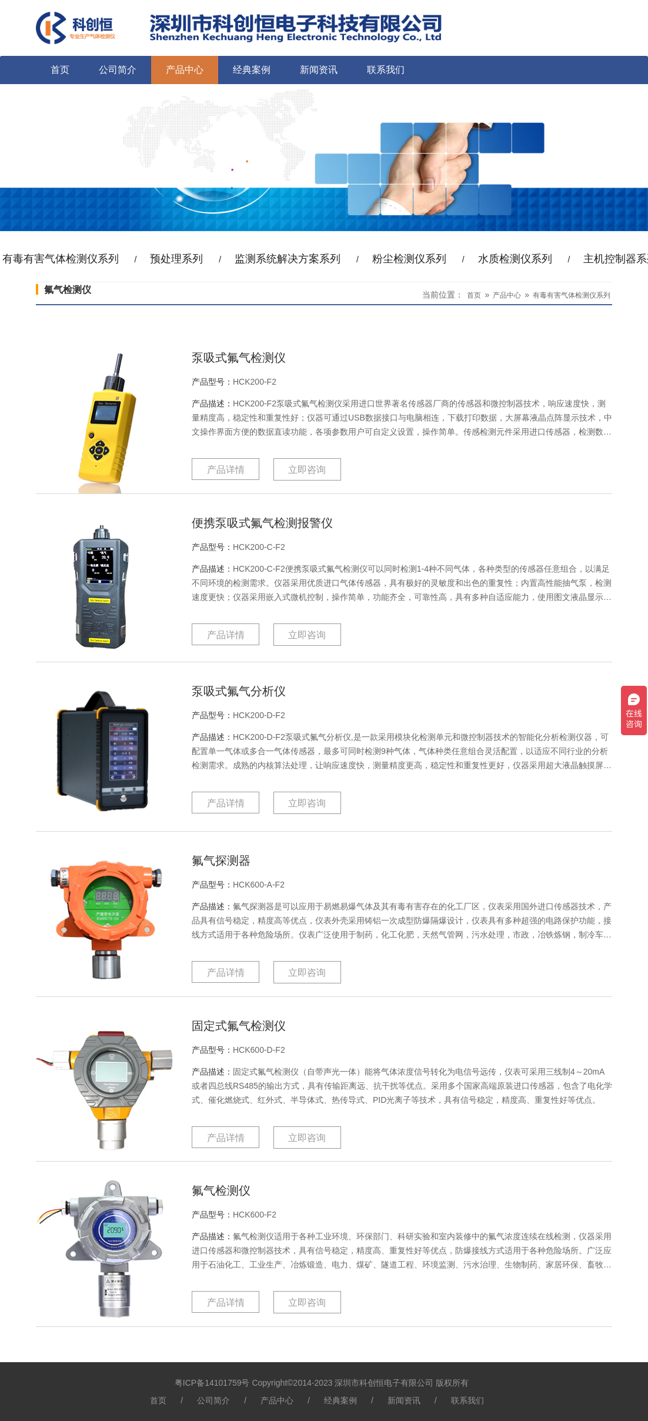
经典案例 (251, 70)
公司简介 (117, 70)
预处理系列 (176, 259)
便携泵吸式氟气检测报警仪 (262, 522)
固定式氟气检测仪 (239, 1025)
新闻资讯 (319, 70)
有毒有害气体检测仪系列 (571, 295)
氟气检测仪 (221, 1190)
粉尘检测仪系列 (409, 259)
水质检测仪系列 (515, 259)
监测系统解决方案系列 (287, 259)
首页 (60, 70)
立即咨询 (307, 470)
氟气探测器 (221, 860)
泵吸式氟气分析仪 (239, 691)
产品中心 (184, 70)
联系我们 (386, 70)
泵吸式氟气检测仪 (239, 357)
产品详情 (226, 470)
